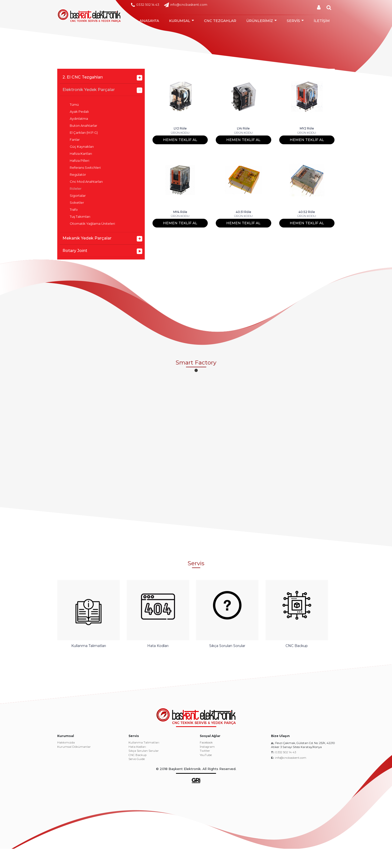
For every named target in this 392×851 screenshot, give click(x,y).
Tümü (74, 104)
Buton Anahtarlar (83, 125)
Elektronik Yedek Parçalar (88, 89)
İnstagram (207, 749)
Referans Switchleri (85, 167)
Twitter (205, 753)
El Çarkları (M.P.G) (84, 132)
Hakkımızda (66, 745)
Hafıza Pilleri (79, 160)
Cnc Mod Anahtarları (86, 181)
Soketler (77, 202)
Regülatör (78, 174)
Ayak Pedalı (79, 111)
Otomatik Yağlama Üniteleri (92, 223)
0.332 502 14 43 (285, 754)
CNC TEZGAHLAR (220, 20)
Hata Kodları (137, 749)
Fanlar (75, 139)
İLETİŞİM (322, 20)
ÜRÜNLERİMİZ (259, 20)
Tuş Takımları (80, 216)
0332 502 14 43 (145, 5)
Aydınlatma (79, 118)
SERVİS (293, 20)
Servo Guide (136, 761)
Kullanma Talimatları (143, 745)
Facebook (206, 745)
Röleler (76, 188)
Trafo (74, 209)
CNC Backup (137, 757)
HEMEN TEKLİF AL (180, 140)
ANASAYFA (149, 20)
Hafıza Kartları (81, 153)
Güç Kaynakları (82, 146)
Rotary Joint (74, 250)
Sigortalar (78, 195)
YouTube (206, 757)
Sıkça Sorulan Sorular (143, 753)
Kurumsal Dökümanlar (74, 749)
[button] (196, 370)
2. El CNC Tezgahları (82, 77)
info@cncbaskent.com (185, 5)
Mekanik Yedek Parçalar (87, 238)
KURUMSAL (179, 20)
